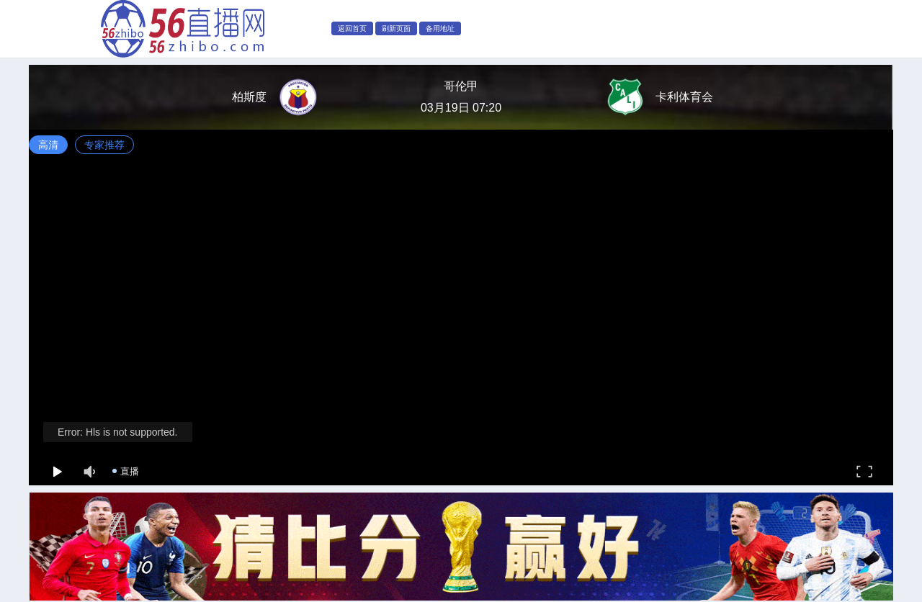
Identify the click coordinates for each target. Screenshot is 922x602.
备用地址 (440, 28)
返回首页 (352, 28)
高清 (48, 144)
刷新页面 (396, 28)
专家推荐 (104, 144)
